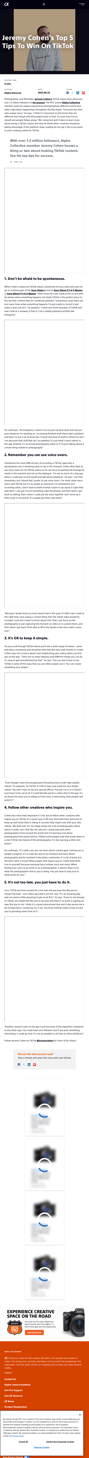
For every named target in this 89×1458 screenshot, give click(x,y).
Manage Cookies (41, 1447)
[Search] (44, 4)
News (9, 1401)
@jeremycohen (45, 1040)
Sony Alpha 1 (38, 290)
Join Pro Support (13, 1390)
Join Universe (13, 1395)
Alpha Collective (71, 102)
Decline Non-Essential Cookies (60, 1441)
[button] (82, 4)
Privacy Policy (18, 1436)
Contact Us (10, 1379)
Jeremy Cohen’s (43, 98)
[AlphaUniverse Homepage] (6, 4)
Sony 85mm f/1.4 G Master (21, 293)
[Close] (80, 1415)
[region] (42, 1433)
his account (39, 102)
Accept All (23, 1441)
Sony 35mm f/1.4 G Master (68, 290)
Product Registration (15, 1406)
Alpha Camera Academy (17, 1384)
